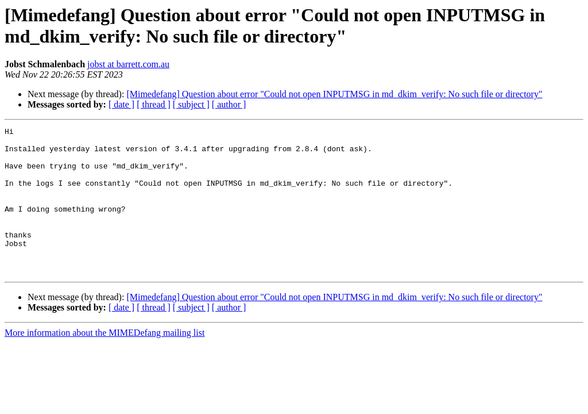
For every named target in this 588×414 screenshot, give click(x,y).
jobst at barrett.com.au (128, 64)
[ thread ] (154, 104)
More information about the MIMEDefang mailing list (104, 362)
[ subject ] (191, 104)
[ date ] (121, 104)
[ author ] (229, 104)
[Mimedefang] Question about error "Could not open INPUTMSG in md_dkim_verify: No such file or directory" (334, 94)
